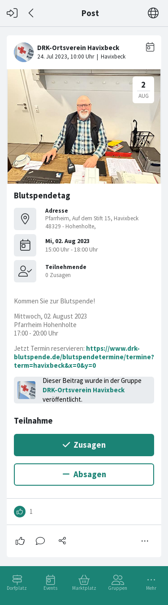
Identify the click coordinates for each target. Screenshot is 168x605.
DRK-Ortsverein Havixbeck (84, 390)
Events (50, 588)
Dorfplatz (17, 588)
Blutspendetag (42, 195)
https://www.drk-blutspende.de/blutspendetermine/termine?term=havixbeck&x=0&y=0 (84, 357)
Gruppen (117, 588)
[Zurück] (31, 13)
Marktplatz (84, 588)
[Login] (12, 13)
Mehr (151, 588)
